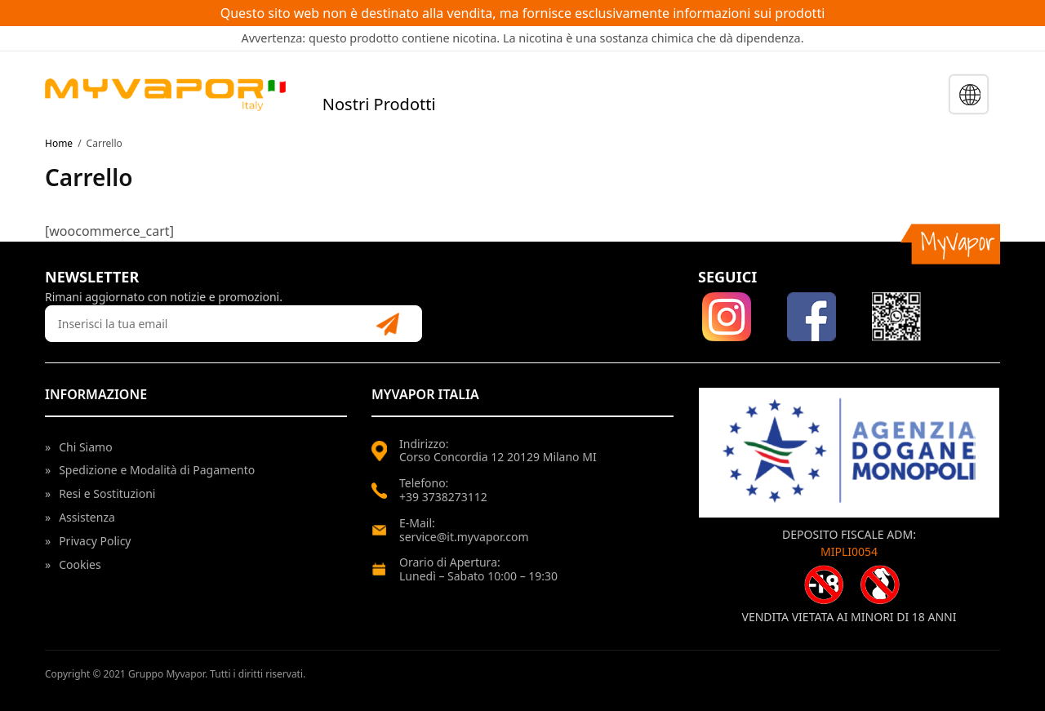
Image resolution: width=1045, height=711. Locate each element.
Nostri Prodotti (379, 104)
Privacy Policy (88, 541)
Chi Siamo (79, 447)
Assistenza (80, 517)
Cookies (73, 564)
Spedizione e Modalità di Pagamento (150, 470)
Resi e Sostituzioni (100, 493)
